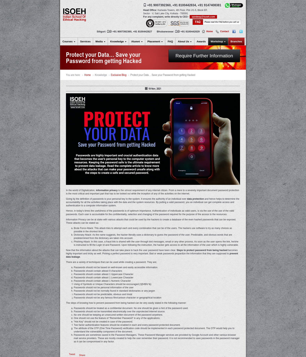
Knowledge (118, 41)
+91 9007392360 (122, 31)
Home (209, 31)
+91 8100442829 (190, 31)
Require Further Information (204, 55)
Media (100, 41)
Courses (68, 41)
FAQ (170, 41)
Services (85, 41)
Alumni (137, 41)
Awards (201, 41)
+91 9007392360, (159, 5)
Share (82, 355)
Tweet (72, 354)
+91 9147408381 (209, 5)
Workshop (218, 41)
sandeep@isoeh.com (203, 16)
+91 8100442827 (142, 31)
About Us (185, 41)
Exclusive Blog (118, 75)
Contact (224, 31)
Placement (155, 41)
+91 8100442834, (184, 5)
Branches (236, 41)
